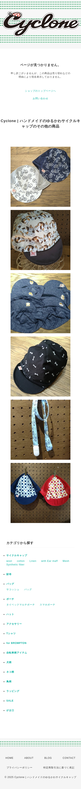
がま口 (10, 710)
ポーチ (10, 599)
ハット (10, 614)
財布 (9, 574)
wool (9, 561)
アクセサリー (14, 623)
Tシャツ (11, 633)
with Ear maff (49, 561)
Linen (33, 561)
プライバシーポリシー (20, 767)
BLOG (48, 758)
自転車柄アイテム (16, 652)
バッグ (10, 583)
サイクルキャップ (16, 555)
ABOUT (29, 758)
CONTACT (69, 758)
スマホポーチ (47, 604)
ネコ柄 (10, 672)
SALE (10, 700)
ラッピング (12, 691)
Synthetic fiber (15, 564)
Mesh (66, 561)
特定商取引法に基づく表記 (58, 767)
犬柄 (9, 662)
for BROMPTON (16, 643)
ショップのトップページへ (40, 90)
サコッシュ (12, 589)
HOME (10, 758)
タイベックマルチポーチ (20, 604)
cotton (21, 561)
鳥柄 (9, 681)
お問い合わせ (40, 98)
